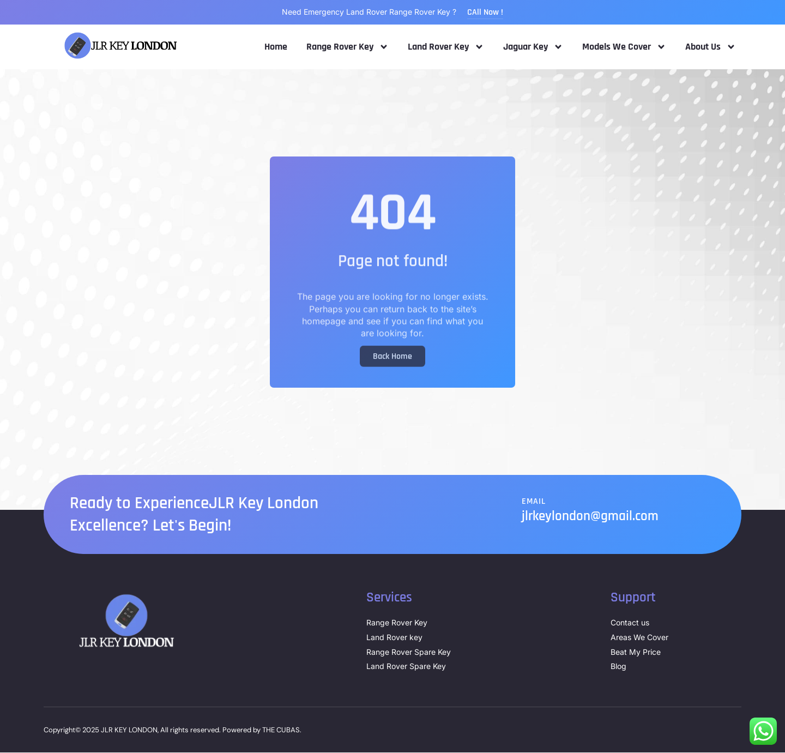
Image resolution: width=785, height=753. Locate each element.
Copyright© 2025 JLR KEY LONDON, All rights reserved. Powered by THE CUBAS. (172, 730)
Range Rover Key (347, 47)
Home (275, 47)
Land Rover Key (446, 47)
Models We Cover (624, 47)
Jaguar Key (533, 47)
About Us (710, 47)
